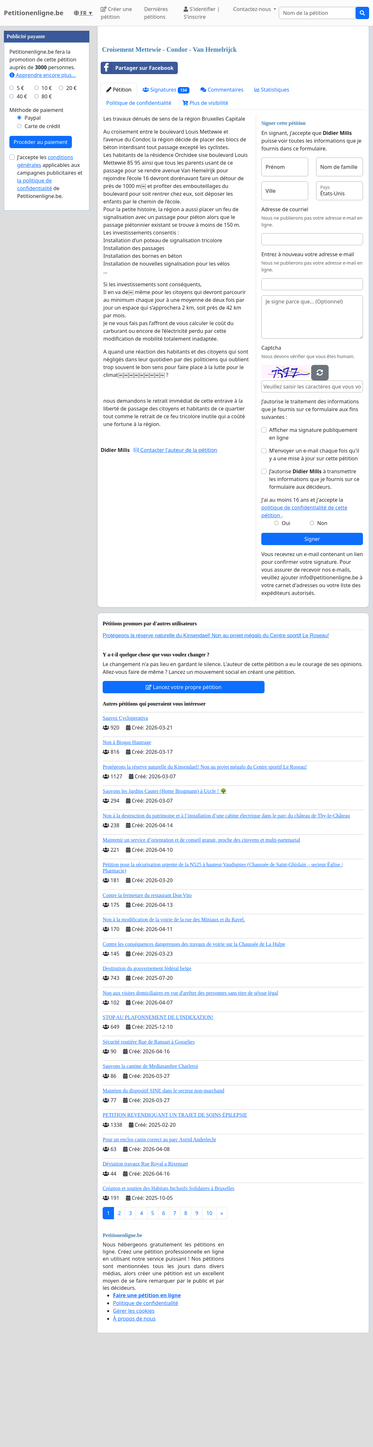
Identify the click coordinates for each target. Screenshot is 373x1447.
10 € (46, 282)
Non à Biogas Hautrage (127, 833)
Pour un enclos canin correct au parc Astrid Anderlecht (159, 1230)
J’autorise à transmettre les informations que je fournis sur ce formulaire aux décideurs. (314, 569)
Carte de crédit (42, 320)
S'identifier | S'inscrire (202, 12)
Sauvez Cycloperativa (125, 808)
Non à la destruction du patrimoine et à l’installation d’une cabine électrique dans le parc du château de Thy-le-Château (226, 906)
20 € (71, 282)
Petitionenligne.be (33, 12)
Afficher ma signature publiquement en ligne (313, 524)
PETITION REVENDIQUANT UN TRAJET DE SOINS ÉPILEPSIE (175, 1205)
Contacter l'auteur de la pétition (175, 540)
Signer (312, 629)
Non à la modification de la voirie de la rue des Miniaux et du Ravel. (174, 1010)
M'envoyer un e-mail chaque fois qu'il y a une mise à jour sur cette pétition (314, 545)
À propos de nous (134, 1409)
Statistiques (271, 180)
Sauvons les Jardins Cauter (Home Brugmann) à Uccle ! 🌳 (165, 881)
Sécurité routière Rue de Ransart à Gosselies (149, 1132)
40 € (22, 290)
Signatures (165, 180)
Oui (286, 613)
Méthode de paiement (36, 304)
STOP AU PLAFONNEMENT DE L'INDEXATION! (158, 1108)
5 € (20, 282)
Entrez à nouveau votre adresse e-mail (307, 344)
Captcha (271, 438)
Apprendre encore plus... (42, 269)
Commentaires (221, 180)
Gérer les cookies (133, 1401)
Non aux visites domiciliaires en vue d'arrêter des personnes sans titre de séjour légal (190, 1083)
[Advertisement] (233, 82)
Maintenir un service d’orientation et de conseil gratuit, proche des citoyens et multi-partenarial (201, 930)
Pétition (118, 180)
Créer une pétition (116, 12)
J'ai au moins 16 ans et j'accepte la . (304, 598)
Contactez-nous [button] (252, 9)
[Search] (317, 13)
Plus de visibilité (205, 193)
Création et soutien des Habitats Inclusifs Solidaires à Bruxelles (168, 1279)
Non (322, 613)
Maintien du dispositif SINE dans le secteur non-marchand (163, 1181)
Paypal (33, 311)
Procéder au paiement (41, 336)
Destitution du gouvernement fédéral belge (147, 1059)
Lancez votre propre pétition (183, 777)
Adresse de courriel (284, 299)
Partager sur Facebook (137, 158)
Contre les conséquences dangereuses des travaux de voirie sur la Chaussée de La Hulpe (194, 1034)
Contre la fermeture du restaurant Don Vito (147, 986)
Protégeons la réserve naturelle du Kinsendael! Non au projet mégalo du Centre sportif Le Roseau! (216, 726)
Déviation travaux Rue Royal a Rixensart (145, 1254)
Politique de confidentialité (138, 193)
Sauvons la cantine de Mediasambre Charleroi (150, 1156)
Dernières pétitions (156, 12)
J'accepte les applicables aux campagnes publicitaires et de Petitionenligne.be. (49, 371)
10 (209, 1303)
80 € (46, 290)
